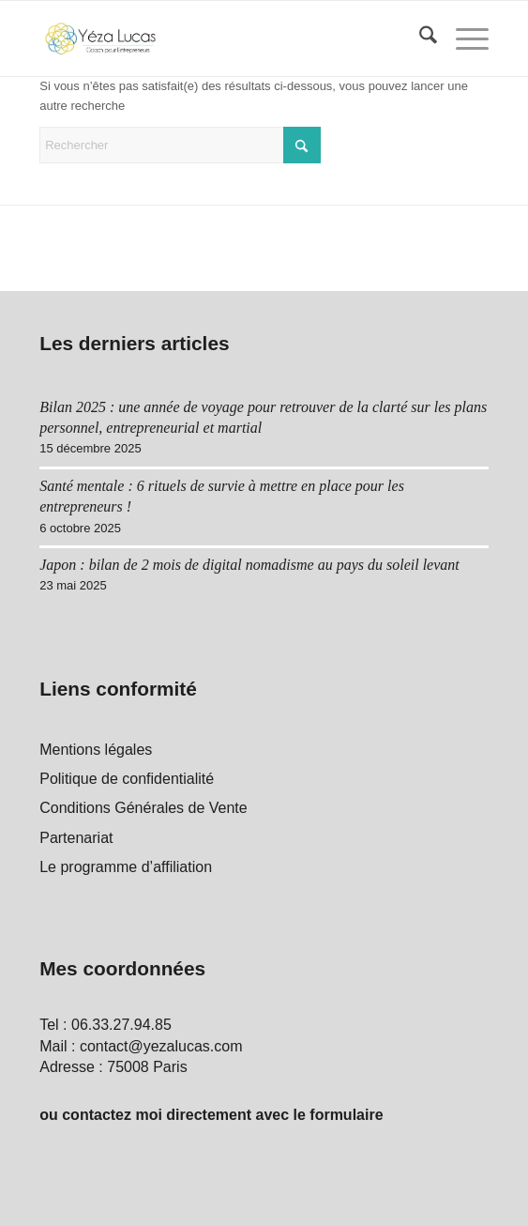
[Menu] (463, 38)
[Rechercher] (418, 38)
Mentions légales (95, 750)
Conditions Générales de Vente (143, 808)
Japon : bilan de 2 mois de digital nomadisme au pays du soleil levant (249, 565)
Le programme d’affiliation (125, 867)
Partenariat (76, 838)
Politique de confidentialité (126, 779)
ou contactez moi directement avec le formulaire (211, 1115)
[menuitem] (418, 38)
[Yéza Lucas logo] (219, 38)
